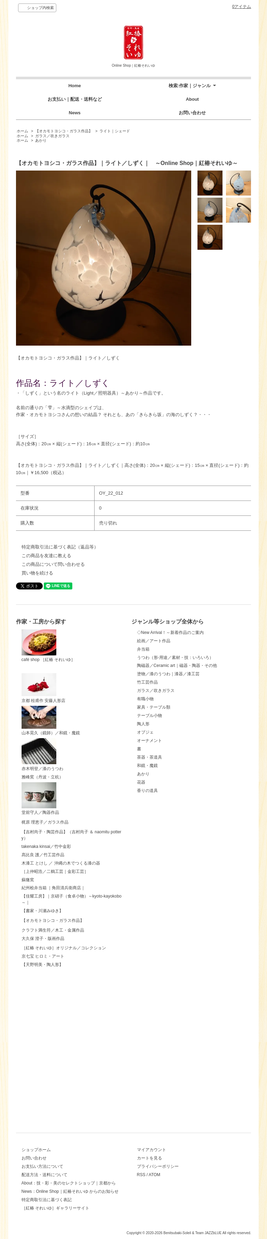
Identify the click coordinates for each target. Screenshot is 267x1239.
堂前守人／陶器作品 (40, 798)
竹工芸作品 (147, 682)
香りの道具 (147, 790)
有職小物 (145, 698)
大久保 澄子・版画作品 (43, 1061)
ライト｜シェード (114, 131)
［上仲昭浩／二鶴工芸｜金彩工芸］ (55, 924)
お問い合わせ (192, 112)
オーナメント (149, 740)
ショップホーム (36, 1149)
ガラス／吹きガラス (52, 136)
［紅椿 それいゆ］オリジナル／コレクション (64, 1082)
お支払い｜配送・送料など (75, 99)
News (75, 112)
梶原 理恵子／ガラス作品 (45, 835)
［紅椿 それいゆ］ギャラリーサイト (55, 1208)
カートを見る (149, 1158)
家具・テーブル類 (153, 707)
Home (74, 85)
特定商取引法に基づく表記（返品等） (60, 547)
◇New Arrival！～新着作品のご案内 (170, 632)
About (192, 99)
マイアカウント (151, 1149)
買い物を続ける (37, 573)
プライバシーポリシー (158, 1166)
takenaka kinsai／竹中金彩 (46, 899)
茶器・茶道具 (149, 757)
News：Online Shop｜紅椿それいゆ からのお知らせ (70, 1191)
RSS (141, 1174)
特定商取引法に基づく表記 (47, 1199)
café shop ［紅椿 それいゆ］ (48, 645)
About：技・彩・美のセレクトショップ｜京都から (69, 1183)
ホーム (22, 131)
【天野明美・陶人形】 (42, 1113)
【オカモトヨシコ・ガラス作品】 (63, 131)
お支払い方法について (42, 1166)
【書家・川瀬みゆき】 (42, 963)
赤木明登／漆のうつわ (42, 754)
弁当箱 (143, 649)
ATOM (155, 1174)
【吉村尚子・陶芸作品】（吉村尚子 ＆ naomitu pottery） (71, 874)
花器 (141, 782)
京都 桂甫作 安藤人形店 (44, 688)
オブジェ (145, 732)
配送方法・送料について (44, 1174)
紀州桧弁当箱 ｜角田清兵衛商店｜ (53, 941)
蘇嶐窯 (28, 933)
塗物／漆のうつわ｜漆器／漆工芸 (168, 673)
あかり (41, 140)
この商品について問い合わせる (53, 564)
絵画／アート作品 (153, 640)
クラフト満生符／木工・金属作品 (53, 1034)
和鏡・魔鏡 (147, 765)
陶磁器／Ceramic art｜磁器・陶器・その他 (177, 665)
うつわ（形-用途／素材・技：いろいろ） (175, 657)
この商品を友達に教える (46, 555)
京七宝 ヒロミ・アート (43, 1104)
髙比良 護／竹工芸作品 (43, 908)
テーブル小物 (149, 715)
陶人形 (143, 723)
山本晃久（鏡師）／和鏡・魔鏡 (51, 721)
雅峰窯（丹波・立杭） (42, 777)
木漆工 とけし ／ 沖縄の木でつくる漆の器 (61, 916)
